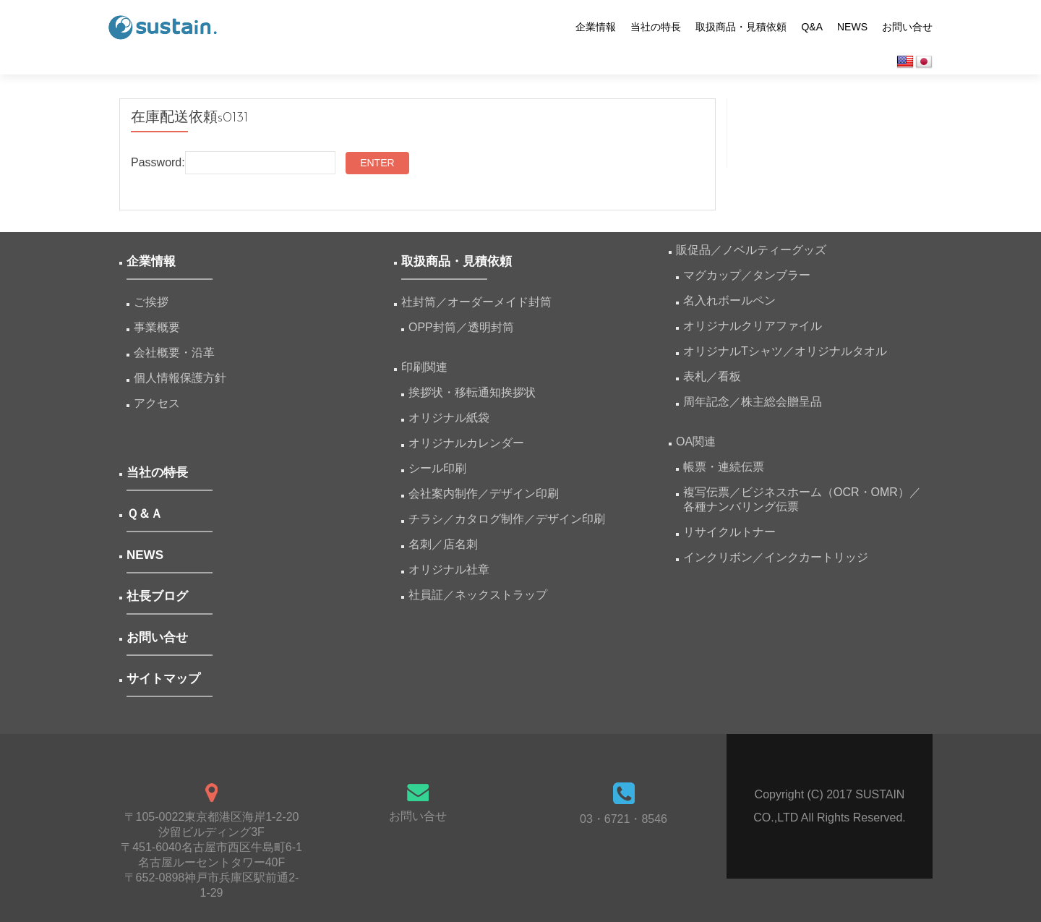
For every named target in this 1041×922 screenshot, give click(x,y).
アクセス (157, 403)
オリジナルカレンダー (466, 443)
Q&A (812, 27)
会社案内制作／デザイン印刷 (483, 493)
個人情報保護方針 (180, 378)
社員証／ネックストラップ (477, 595)
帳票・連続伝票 (729, 467)
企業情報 (595, 27)
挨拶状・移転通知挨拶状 (472, 392)
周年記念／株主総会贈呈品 (752, 402)
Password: (233, 162)
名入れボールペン (729, 300)
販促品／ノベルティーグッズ (751, 250)
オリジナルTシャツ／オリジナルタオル (785, 351)
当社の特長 (655, 27)
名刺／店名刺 (443, 544)
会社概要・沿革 (174, 352)
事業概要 (157, 327)
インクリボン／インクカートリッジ (775, 557)
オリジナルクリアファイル (752, 326)
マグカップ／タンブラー (746, 275)
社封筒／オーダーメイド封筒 (476, 302)
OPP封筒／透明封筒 (461, 327)
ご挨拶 (151, 302)
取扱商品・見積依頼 (741, 27)
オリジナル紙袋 (448, 417)
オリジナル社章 (448, 569)
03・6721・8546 (623, 819)
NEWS (852, 27)
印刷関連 (424, 367)
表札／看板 (712, 376)
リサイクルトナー (729, 532)
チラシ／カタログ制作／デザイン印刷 (506, 519)
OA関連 (696, 441)
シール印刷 (437, 468)
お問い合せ (907, 27)
